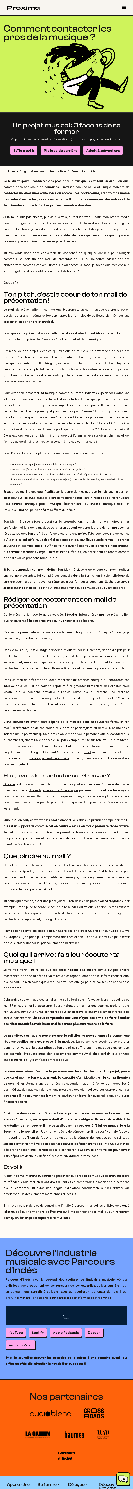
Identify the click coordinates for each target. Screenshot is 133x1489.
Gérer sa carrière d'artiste (48, 171)
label (87, 752)
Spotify (38, 1332)
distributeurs (89, 1090)
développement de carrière (49, 758)
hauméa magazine (17, 223)
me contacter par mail (87, 1212)
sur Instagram (119, 1212)
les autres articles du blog (107, 1206)
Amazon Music (20, 1345)
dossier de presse (96, 838)
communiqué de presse (102, 309)
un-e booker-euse (47, 740)
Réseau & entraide (83, 171)
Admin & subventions (103, 150)
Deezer (94, 1332)
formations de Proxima (45, 1212)
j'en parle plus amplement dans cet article (54, 937)
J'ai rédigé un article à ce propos (53, 790)
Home (11, 171)
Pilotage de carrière (60, 150)
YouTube (16, 1332)
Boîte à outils (23, 150)
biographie (70, 309)
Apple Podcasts (66, 1332)
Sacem (8, 1144)
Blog (23, 171)
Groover (9, 784)
